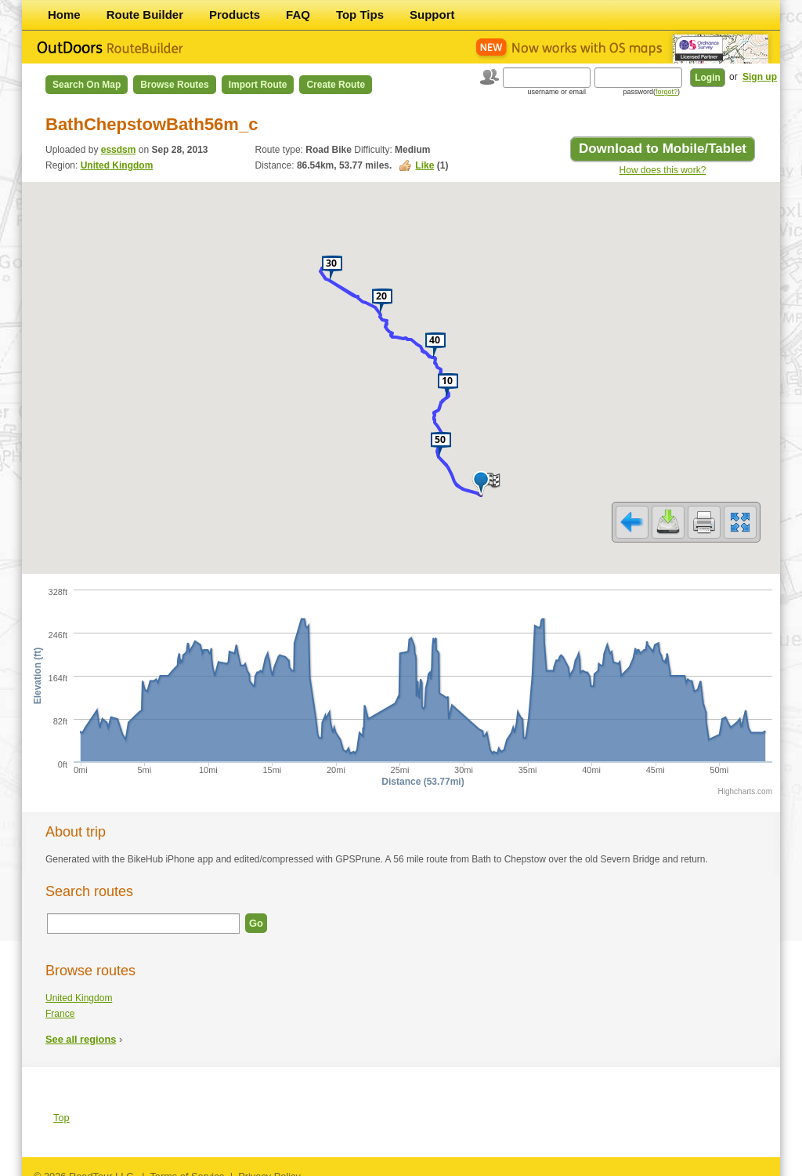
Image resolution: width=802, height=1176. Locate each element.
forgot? (666, 92)
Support (432, 14)
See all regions (80, 1029)
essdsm (118, 149)
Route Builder (145, 14)
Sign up (759, 76)
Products (234, 14)
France (59, 1003)
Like (424, 165)
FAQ (298, 14)
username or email (556, 92)
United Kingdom (117, 165)
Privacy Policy (269, 1166)
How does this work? (663, 170)
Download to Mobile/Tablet (662, 148)
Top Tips (360, 14)
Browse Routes (174, 84)
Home (64, 14)
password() (651, 92)
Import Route (258, 84)
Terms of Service (187, 1166)
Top (61, 1107)
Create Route (335, 84)
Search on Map (86, 84)
